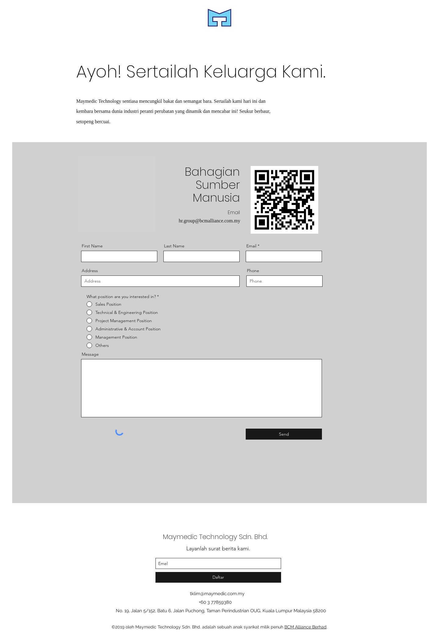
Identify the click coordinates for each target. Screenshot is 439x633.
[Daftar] (218, 577)
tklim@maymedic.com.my (217, 593)
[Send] (284, 434)
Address (90, 270)
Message (90, 354)
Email (251, 246)
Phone (253, 270)
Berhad (319, 626)
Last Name (174, 246)
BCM (289, 626)
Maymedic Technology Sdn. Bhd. (215, 536)
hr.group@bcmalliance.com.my (209, 220)
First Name (92, 246)
